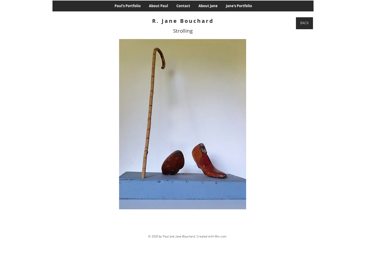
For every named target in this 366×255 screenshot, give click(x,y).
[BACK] (304, 23)
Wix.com (220, 237)
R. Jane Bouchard (183, 20)
